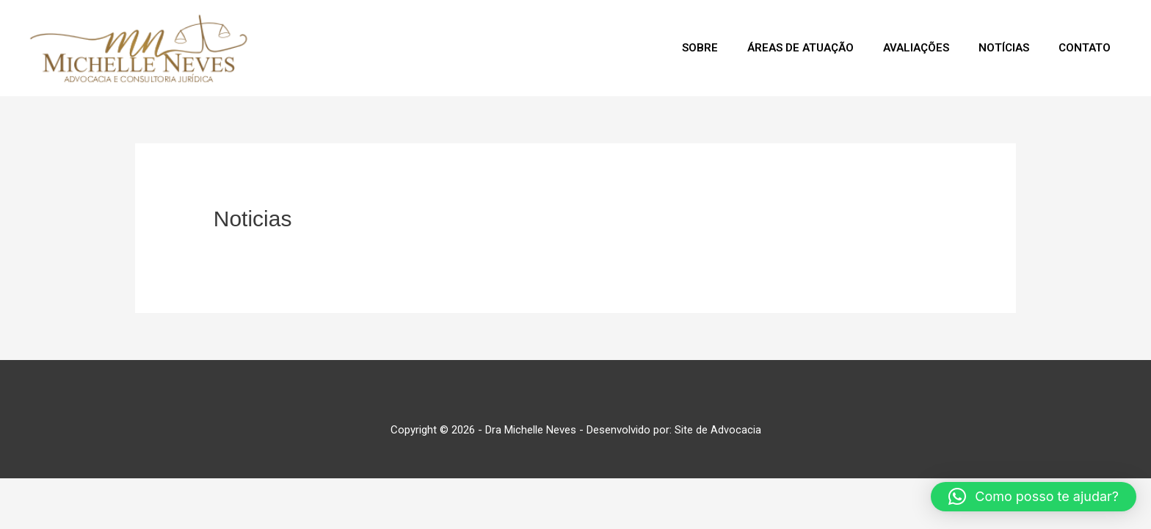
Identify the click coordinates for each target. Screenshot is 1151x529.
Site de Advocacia (718, 432)
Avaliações (898, 49)
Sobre (667, 49)
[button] (1033, 496)
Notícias (992, 49)
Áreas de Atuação (775, 49)
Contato (1081, 49)
